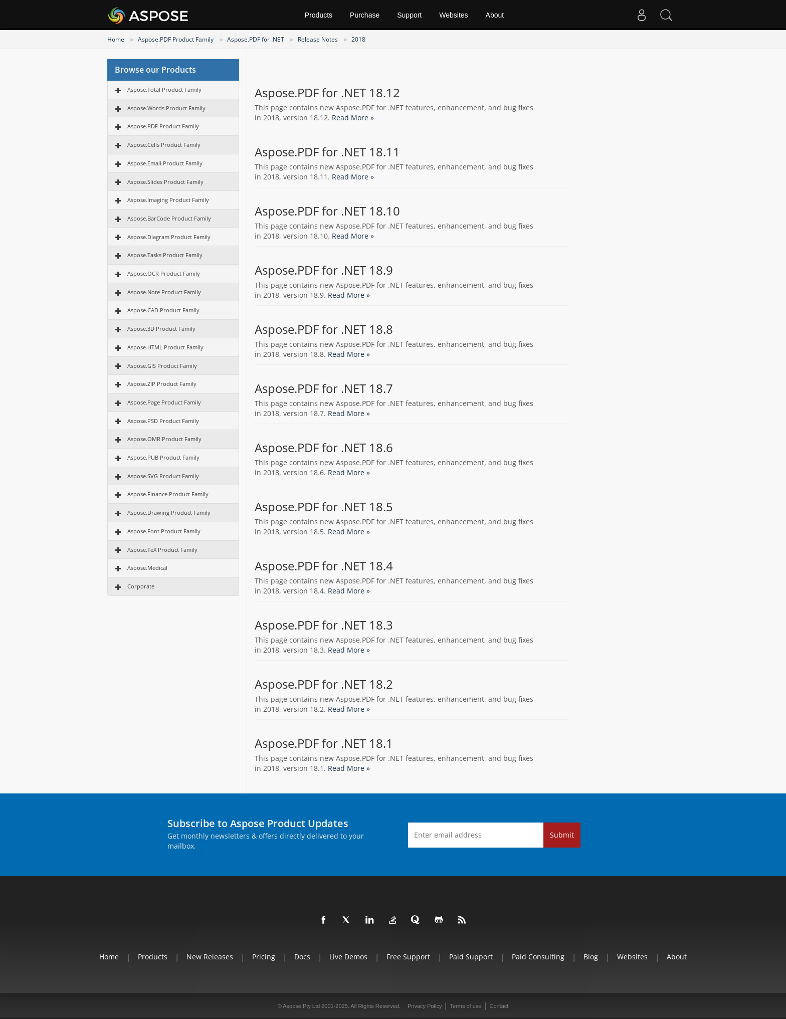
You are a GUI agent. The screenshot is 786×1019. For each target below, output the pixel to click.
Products (318, 15)
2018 (358, 39)
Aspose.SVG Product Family (163, 476)
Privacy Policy (425, 1006)
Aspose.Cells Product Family (164, 144)
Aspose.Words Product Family (166, 108)
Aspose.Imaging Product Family (168, 199)
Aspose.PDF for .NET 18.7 (324, 388)
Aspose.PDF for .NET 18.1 (324, 743)
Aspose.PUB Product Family (163, 457)
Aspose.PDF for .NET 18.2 (324, 684)
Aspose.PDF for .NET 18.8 (324, 329)
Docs (302, 956)
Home (115, 39)
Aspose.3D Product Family (161, 328)
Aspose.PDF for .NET (255, 39)
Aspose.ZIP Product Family (162, 383)
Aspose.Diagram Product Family (169, 237)
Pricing (263, 956)
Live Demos (348, 956)
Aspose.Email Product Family (165, 163)
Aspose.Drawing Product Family (169, 512)
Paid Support (471, 956)
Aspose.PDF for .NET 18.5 (324, 507)
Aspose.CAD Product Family (163, 310)
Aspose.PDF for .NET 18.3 (324, 625)
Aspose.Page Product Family (164, 402)
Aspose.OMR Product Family (164, 439)
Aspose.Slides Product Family (165, 181)
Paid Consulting (538, 956)
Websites (453, 15)
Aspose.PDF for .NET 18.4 (324, 566)
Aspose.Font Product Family (164, 531)
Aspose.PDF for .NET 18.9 (324, 270)
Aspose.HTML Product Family (165, 347)
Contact (498, 1006)
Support (409, 15)
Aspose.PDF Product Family (176, 39)
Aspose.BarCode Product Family (169, 218)
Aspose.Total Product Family (164, 89)
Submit (562, 835)
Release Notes (318, 39)
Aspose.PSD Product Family (163, 421)
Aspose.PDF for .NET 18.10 (327, 211)
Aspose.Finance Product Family (168, 494)
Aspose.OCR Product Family (163, 273)
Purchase (364, 15)
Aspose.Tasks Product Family (165, 255)
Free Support (408, 956)
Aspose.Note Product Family (164, 292)
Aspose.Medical (147, 567)
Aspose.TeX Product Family (162, 549)
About (495, 15)
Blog (590, 956)
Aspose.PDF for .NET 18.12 (327, 93)
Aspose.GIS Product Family (162, 365)
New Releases (209, 956)
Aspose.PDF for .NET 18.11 (327, 152)
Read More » (353, 117)
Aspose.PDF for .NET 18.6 (324, 448)
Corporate (140, 586)
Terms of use (465, 1006)
